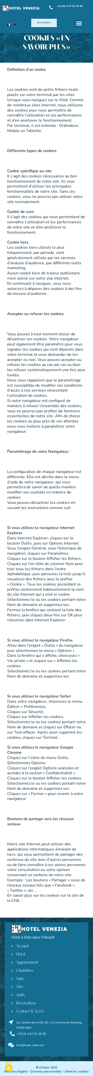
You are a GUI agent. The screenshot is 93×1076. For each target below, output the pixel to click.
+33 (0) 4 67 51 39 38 (31, 1034)
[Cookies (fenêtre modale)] (8, 1067)
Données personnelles (46, 1071)
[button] (44, 23)
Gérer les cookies (77, 1071)
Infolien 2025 (47, 1067)
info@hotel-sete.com (30, 1045)
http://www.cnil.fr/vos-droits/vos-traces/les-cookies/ (45, 903)
